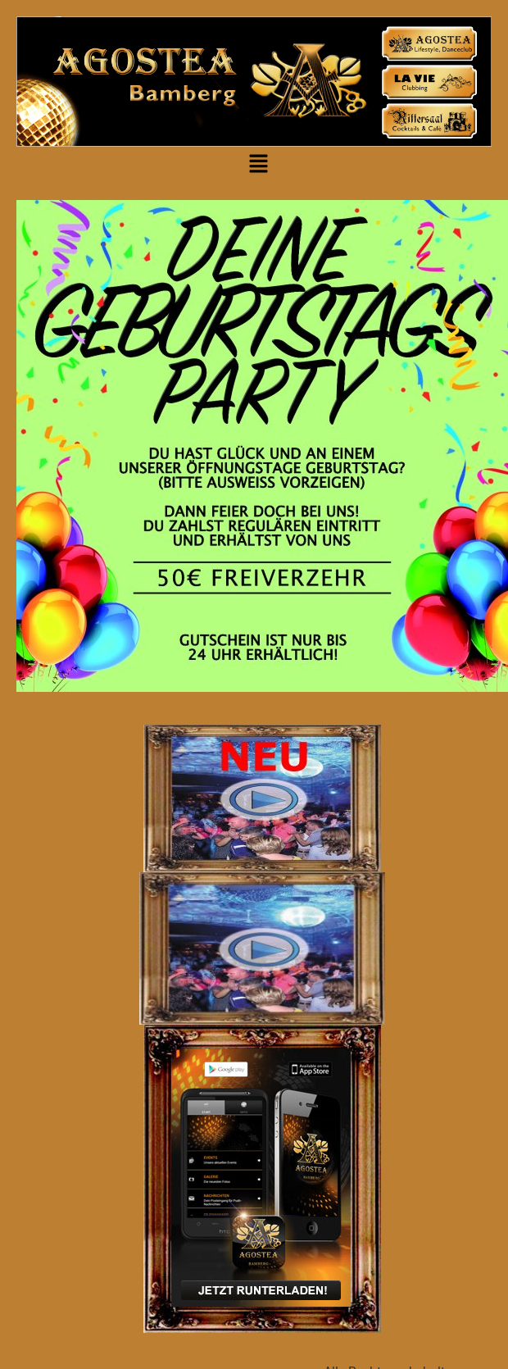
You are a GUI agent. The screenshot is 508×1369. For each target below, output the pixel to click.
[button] (258, 165)
